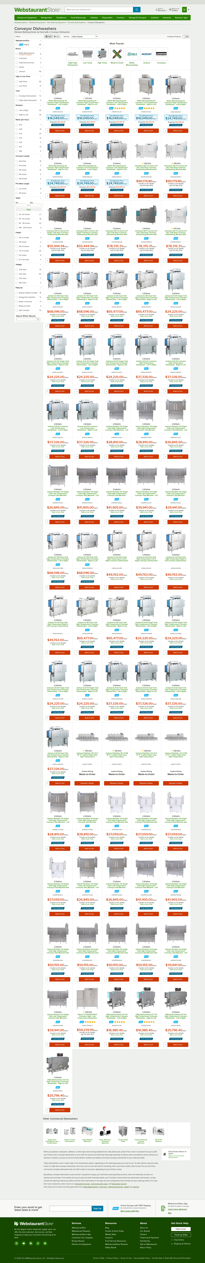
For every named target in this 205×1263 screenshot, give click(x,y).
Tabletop (94, 17)
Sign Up (97, 1208)
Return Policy (145, 1248)
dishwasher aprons (119, 1184)
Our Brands (145, 1231)
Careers (143, 1234)
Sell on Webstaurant (148, 1244)
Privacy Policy (112, 1258)
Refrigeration (46, 17)
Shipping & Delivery (181, 1244)
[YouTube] (23, 1243)
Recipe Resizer (78, 1241)
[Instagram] (16, 1243)
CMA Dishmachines (115, 1187)
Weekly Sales (110, 1234)
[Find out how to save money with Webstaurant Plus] (57, 108)
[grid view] (48, 36)
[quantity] (47, 131)
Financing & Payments (149, 1238)
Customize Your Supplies (82, 1238)
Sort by (66, 36)
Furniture (121, 17)
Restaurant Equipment (27, 17)
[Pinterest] (45, 1243)
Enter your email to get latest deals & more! (28, 1208)
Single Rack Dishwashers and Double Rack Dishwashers (52, 1141)
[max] (36, 205)
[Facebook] (31, 1243)
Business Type (181, 17)
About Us (144, 1228)
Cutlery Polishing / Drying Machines (141, 1141)
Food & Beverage (78, 17)
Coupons (109, 1238)
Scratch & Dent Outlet (114, 1231)
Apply (29, 209)
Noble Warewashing (90, 1187)
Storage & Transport (137, 17)
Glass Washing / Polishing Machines (105, 1141)
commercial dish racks (99, 1184)
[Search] (38, 319)
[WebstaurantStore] (36, 1223)
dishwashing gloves (82, 1184)
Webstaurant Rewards (81, 1231)
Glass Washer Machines (87, 1140)
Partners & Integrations (81, 1244)
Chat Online (177, 1240)
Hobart (126, 1187)
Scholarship (145, 1241)
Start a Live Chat (58, 316)
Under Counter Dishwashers (69, 1140)
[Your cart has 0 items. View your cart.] (186, 9)
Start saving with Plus (130, 1211)
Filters (18, 36)
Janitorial (154, 17)
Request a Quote (87, 783)
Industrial (167, 17)
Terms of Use (126, 1258)
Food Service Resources (115, 1241)
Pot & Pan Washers (158, 1140)
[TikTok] (38, 1243)
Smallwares (61, 17)
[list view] (56, 36)
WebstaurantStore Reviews (116, 1244)
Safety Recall (110, 1248)
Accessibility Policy (142, 1258)
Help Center (181, 1229)
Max (31, 203)
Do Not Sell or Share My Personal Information (171, 1258)
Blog (107, 1228)
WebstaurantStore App (81, 1234)
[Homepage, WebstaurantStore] (37, 10)
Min (17, 203)
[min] (22, 205)
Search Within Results (26, 316)
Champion (103, 1187)
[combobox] (99, 9)
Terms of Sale (98, 1258)
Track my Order (181, 1235)
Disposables (107, 17)
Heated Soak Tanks (123, 1140)
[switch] (186, 36)
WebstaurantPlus (79, 1228)
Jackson (136, 1187)
